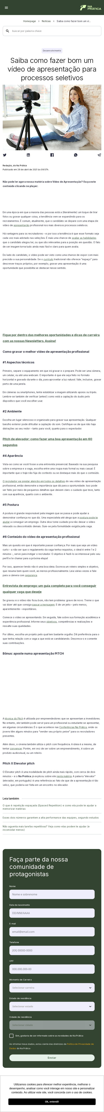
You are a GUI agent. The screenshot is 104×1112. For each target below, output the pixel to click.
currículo (48, 259)
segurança (31, 575)
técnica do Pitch (14, 718)
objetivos (51, 621)
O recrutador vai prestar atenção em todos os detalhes (34, 481)
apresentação (21, 225)
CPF (11, 961)
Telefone (14, 942)
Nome (12, 886)
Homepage (29, 21)
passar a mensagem (43, 604)
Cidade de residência (20, 1017)
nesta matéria (64, 776)
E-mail (12, 923)
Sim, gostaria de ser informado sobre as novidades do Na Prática (46, 1036)
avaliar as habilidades (84, 237)
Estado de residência (20, 998)
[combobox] (12, 988)
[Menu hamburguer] (6, 7)
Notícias (46, 21)
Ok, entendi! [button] (52, 1101)
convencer (16, 748)
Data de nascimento (19, 905)
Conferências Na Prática (73, 727)
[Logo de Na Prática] (90, 7)
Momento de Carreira (20, 979)
